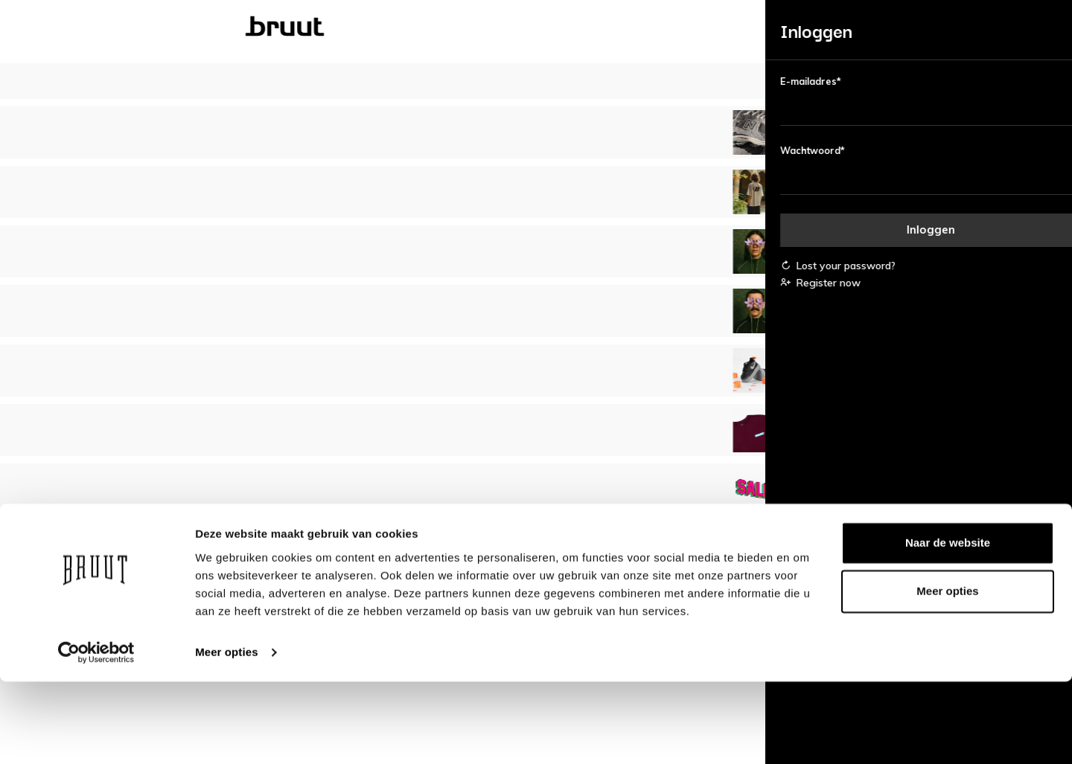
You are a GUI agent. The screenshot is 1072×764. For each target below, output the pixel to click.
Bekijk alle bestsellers (536, 307)
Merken (561, 27)
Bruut (233, 27)
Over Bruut (458, 551)
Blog (705, 27)
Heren (386, 27)
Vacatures (457, 570)
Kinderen (471, 27)
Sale (636, 27)
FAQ (245, 570)
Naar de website (947, 625)
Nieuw (157, 27)
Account (255, 551)
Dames (310, 27)
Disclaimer (614, 570)
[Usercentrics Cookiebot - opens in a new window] (96, 735)
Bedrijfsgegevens (630, 551)
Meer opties (226, 734)
